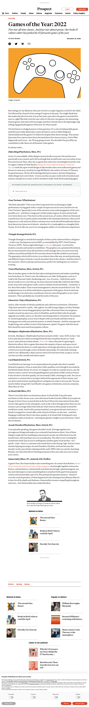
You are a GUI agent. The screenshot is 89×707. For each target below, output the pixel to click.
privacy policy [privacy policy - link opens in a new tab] (50, 679)
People (23, 13)
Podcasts (58, 13)
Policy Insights (79, 13)
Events (68, 13)
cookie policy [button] (54, 681)
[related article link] (44, 522)
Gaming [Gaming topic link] (19, 584)
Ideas (31, 13)
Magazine (48, 13)
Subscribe (82, 9)
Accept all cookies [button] (80, 703)
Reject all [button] (66, 703)
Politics (15, 13)
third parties (24, 682)
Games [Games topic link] (27, 584)
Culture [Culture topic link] (11, 584)
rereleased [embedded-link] (48, 245)
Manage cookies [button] (8, 703)
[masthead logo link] (44, 9)
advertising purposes (34, 684)
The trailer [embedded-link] (44, 341)
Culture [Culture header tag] (11, 19)
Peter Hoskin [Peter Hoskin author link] (15, 38)
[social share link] (29, 44)
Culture (39, 13)
